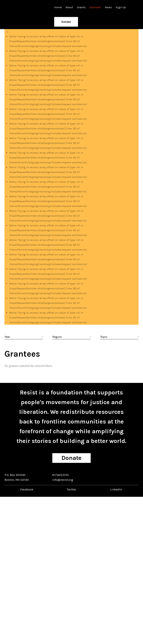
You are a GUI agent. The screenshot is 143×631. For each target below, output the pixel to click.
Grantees (95, 7)
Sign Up (121, 7)
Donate (66, 21)
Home (58, 7)
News (108, 7)
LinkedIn (116, 489)
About (69, 7)
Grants (81, 7)
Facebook (26, 489)
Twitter (71, 489)
